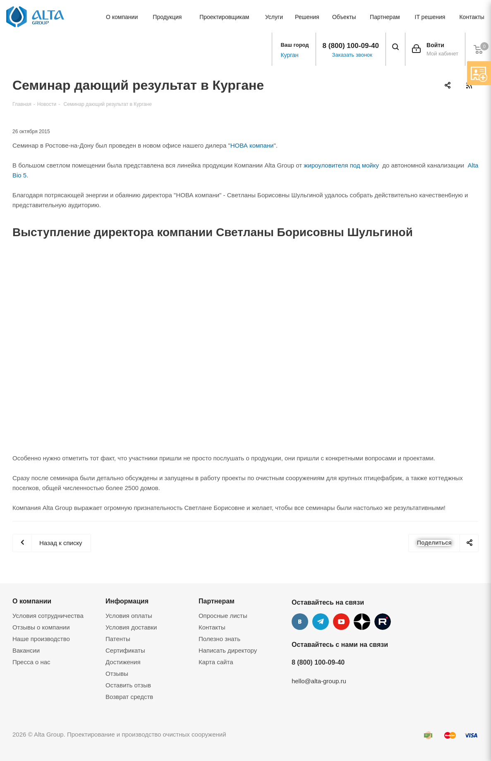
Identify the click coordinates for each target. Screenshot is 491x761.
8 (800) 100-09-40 (351, 46)
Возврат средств (129, 696)
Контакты (212, 627)
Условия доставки (131, 627)
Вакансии (26, 650)
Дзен (362, 621)
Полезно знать (219, 638)
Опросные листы (223, 615)
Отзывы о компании (41, 627)
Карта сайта (216, 661)
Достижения (123, 661)
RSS (469, 85)
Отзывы (116, 673)
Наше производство (41, 638)
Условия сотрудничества (48, 615)
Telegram (320, 621)
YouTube (341, 621)
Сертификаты (125, 650)
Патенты (117, 638)
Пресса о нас (31, 661)
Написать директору (228, 650)
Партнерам (217, 601)
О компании (31, 601)
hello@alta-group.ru (319, 680)
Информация (126, 601)
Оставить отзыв (128, 685)
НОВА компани (252, 145)
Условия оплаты (128, 615)
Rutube (382, 621)
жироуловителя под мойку (341, 165)
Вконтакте (300, 621)
